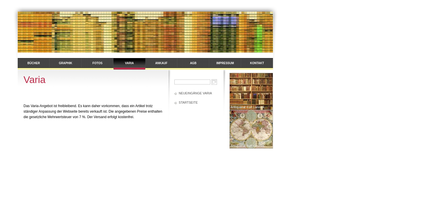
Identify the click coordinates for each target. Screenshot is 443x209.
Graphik (65, 63)
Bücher (34, 63)
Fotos (97, 63)
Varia (129, 63)
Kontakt (257, 63)
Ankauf (161, 63)
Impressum (225, 63)
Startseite (188, 102)
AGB (193, 63)
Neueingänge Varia (195, 93)
